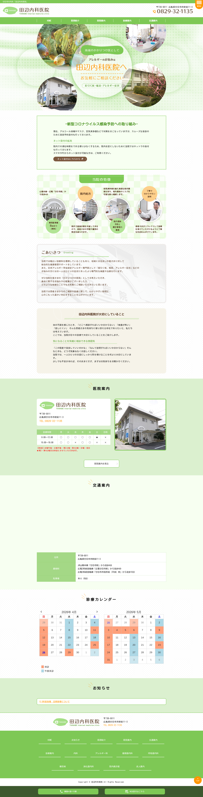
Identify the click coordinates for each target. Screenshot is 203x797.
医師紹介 (75, 21)
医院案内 (101, 21)
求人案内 (140, 766)
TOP (198, 781)
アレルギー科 (101, 753)
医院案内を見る (101, 464)
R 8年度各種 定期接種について (55, 702)
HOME (49, 21)
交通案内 (153, 21)
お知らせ (75, 740)
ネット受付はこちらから (70, 159)
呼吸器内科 (153, 753)
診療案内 (127, 21)
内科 (76, 753)
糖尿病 (63, 766)
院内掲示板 (114, 766)
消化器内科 (88, 766)
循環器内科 (127, 753)
